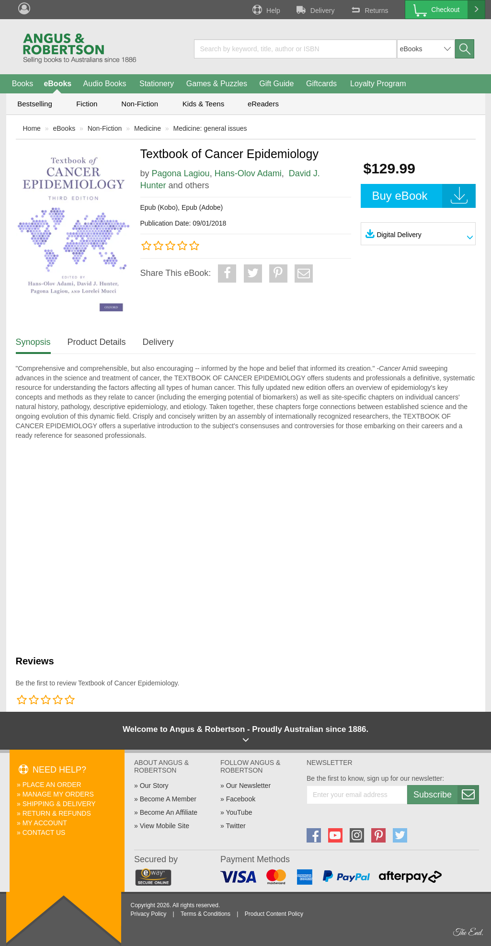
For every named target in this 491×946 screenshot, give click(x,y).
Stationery (156, 84)
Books (22, 84)
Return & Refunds (57, 813)
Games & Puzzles (216, 84)
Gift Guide (276, 84)
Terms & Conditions (205, 914)
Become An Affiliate (168, 812)
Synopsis (33, 342)
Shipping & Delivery (59, 804)
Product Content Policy (274, 914)
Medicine (147, 128)
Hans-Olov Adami (248, 173)
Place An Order (52, 784)
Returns (368, 9)
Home (32, 128)
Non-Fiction (139, 104)
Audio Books (104, 84)
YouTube (239, 812)
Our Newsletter (248, 785)
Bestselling (34, 104)
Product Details (97, 342)
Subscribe (446, 795)
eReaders (263, 104)
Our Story (154, 785)
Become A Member (168, 799)
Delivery (315, 9)
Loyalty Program (378, 84)
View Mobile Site (164, 826)
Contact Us (44, 832)
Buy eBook (424, 196)
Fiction (86, 104)
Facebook (240, 799)
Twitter (235, 826)
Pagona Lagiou (181, 173)
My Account (45, 823)
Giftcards (321, 84)
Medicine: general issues (210, 128)
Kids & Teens (203, 104)
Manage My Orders (58, 794)
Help (265, 9)
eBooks (57, 84)
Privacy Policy (149, 914)
